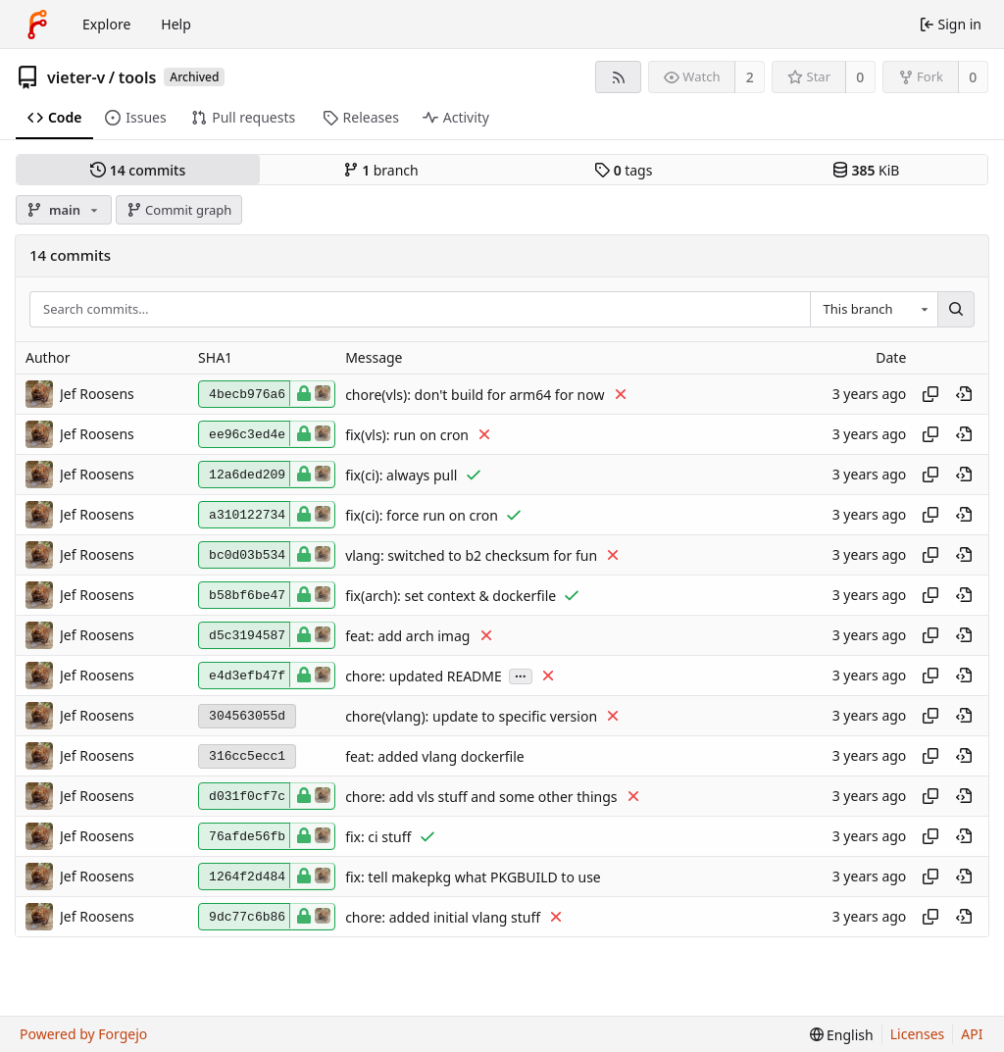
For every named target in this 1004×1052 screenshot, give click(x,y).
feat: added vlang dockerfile (435, 756)
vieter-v (76, 77)
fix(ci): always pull (401, 475)
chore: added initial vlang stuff (442, 917)
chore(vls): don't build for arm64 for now (474, 394)
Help (176, 24)
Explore (106, 24)
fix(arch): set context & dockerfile (450, 595)
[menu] (842, 1035)
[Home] (37, 24)
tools (138, 77)
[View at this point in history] (964, 394)
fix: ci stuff (378, 836)
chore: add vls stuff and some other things (481, 796)
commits (137, 170)
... (521, 675)
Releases (361, 117)
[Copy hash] (930, 394)
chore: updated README (423, 676)
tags (623, 170)
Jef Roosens (97, 393)
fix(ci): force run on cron (421, 515)
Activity (456, 117)
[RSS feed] (618, 77)
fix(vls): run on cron (407, 435)
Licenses (917, 1034)
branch (381, 170)
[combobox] (873, 309)
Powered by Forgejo (83, 1034)
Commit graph (179, 210)
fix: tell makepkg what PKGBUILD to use (473, 877)
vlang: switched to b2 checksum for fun (471, 555)
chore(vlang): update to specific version (471, 716)
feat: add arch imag (407, 635)
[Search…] (956, 309)
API (971, 1034)
